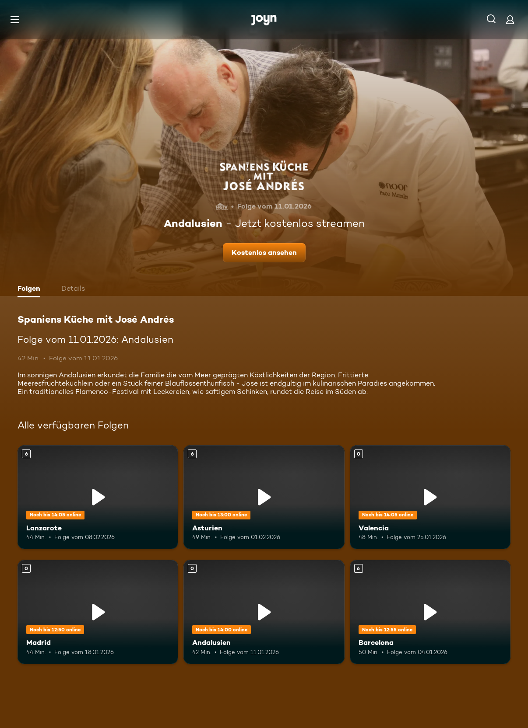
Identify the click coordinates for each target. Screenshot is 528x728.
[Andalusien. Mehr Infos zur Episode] (263, 612)
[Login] (510, 19)
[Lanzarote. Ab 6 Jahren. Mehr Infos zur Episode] (98, 497)
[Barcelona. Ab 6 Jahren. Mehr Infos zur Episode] (430, 612)
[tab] (31, 289)
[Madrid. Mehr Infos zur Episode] (98, 612)
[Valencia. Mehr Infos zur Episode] (430, 497)
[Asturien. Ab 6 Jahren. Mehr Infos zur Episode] (263, 497)
